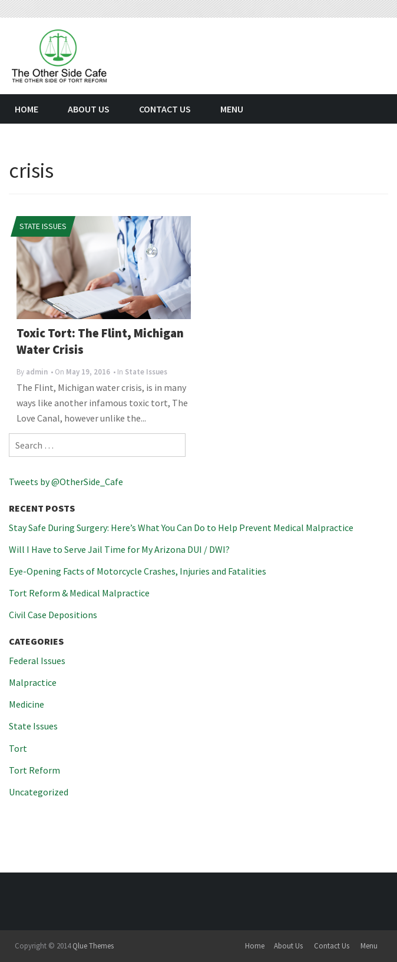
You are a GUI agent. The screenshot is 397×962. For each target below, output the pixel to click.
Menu (231, 109)
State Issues (43, 226)
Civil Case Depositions (53, 615)
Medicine (26, 704)
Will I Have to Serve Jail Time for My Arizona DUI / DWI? (119, 549)
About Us (89, 109)
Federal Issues (37, 660)
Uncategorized (38, 792)
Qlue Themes (93, 946)
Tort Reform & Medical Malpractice (79, 593)
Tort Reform (34, 770)
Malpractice (33, 682)
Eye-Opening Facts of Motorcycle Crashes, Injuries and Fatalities (137, 571)
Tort (18, 748)
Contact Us (165, 109)
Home (26, 109)
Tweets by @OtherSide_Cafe (66, 481)
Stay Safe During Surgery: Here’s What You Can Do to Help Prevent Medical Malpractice (181, 527)
